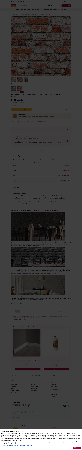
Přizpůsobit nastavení (66, 447)
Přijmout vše (77, 447)
